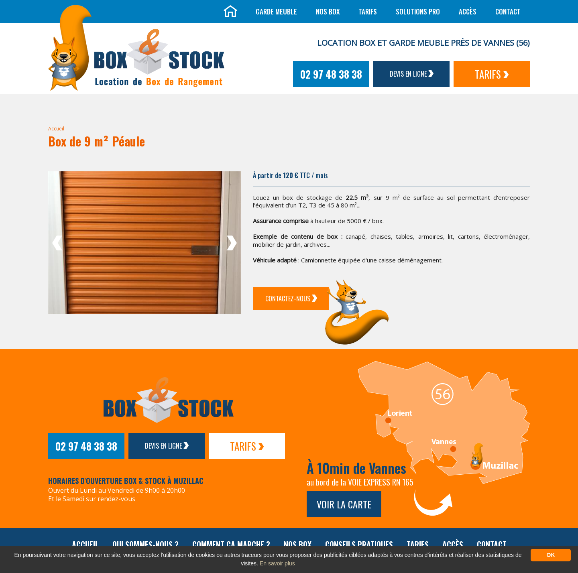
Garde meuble (276, 11)
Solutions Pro (418, 11)
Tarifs (367, 11)
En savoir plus (277, 563)
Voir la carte (344, 504)
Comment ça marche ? (231, 544)
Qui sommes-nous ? (145, 544)
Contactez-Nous (291, 298)
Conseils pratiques (359, 544)
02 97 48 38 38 (331, 74)
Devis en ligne (412, 74)
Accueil (56, 128)
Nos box (328, 11)
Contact (508, 11)
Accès (467, 11)
